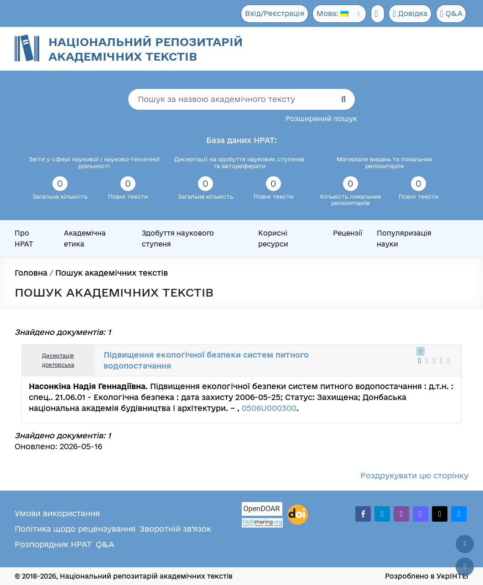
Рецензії (347, 233)
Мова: (329, 13)
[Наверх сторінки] (465, 544)
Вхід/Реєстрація (271, 13)
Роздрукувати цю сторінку (414, 475)
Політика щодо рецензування (75, 528)
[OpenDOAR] (262, 510)
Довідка (409, 13)
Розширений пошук (321, 119)
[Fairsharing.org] (262, 523)
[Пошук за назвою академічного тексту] (241, 99)
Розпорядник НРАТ (53, 544)
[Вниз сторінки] (465, 567)
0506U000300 (269, 408)
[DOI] (297, 515)
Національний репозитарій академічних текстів (145, 49)
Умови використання (57, 513)
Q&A (451, 13)
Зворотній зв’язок (175, 528)
